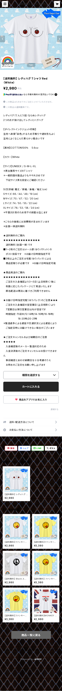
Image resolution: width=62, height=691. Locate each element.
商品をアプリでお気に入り (31, 399)
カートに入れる (31, 386)
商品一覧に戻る (31, 635)
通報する (55, 409)
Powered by (31, 659)
